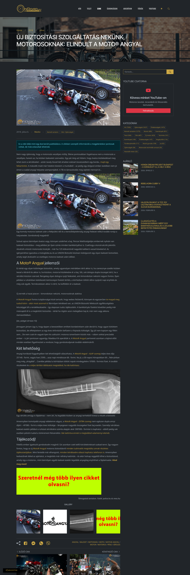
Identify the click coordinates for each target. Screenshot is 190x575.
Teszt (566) (127, 135)
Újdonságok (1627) (140, 127)
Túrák (140, 8)
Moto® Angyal (32, 263)
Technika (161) (163, 135)
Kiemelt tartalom (53, 132)
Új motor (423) (150, 135)
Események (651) (161, 131)
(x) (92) (162, 143)
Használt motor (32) (131, 151)
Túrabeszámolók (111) (131, 143)
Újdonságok (112, 8)
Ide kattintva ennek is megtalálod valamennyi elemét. (85, 433)
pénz (109, 545)
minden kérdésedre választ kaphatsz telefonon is (82, 452)
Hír (79, 8)
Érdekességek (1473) (158, 127)
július (42, 30)
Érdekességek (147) (145, 139)
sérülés (116, 545)
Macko (37, 132)
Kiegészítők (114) (162, 139)
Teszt (89, 8)
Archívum (127, 8)
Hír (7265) (127, 127)
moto (101, 542)
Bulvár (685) (148, 131)
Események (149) (130, 139)
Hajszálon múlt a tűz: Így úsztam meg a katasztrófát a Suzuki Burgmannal (156, 204)
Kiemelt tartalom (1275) (132, 131)
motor (93, 545)
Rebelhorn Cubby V (150, 183)
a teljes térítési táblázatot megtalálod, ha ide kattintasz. (54, 365)
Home (19, 30)
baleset (83, 542)
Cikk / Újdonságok (67, 132)
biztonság (93, 542)
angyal (75, 542)
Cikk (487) (138, 135)
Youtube (152, 8)
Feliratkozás (148, 110)
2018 (30, 30)
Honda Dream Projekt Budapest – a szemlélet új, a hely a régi (157, 165)
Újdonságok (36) (129, 147)
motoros (102, 545)
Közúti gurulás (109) (149, 143)
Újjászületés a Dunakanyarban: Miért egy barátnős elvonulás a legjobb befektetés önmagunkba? (156, 224)
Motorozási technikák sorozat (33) (150, 147)
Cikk (99, 8)
